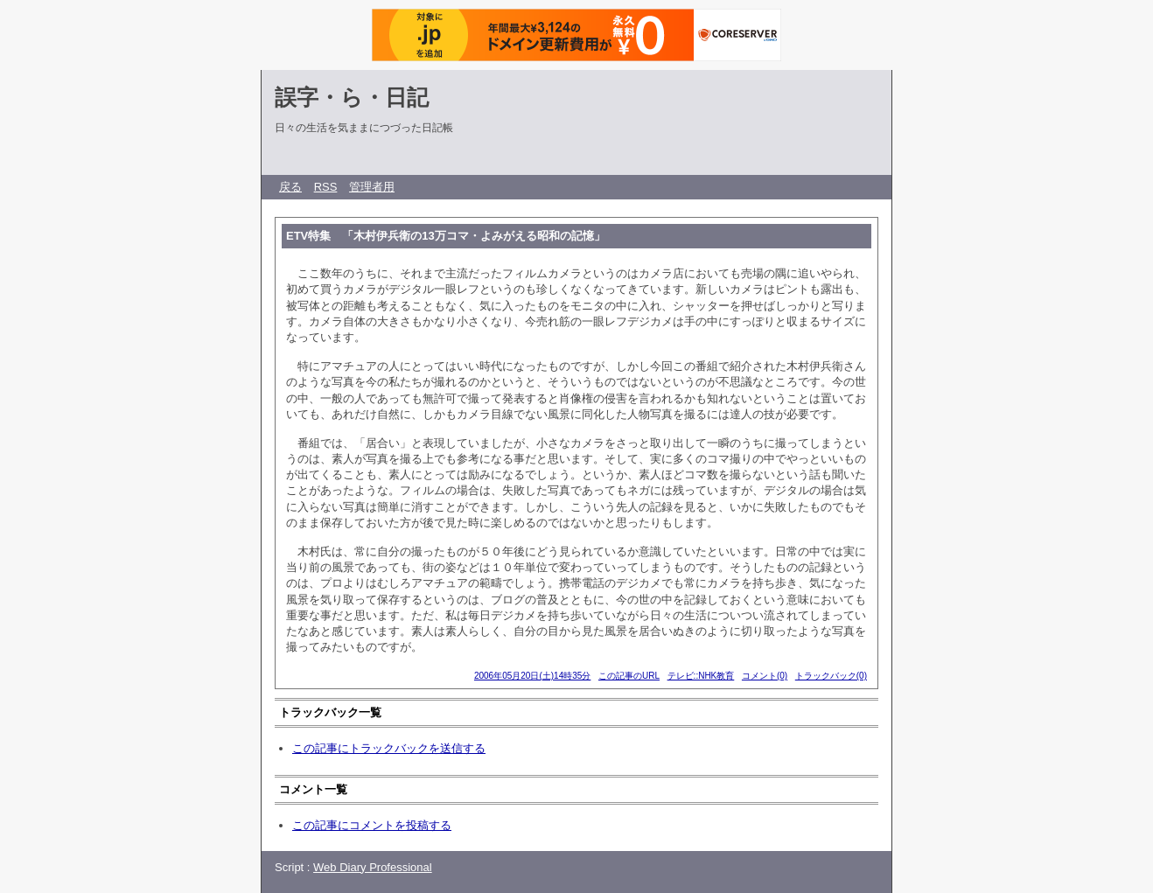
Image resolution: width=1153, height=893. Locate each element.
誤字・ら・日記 (352, 97)
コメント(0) (764, 675)
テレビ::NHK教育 (701, 675)
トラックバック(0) (831, 675)
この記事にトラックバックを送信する (389, 748)
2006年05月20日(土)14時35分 (532, 675)
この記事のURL (629, 675)
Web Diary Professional (372, 867)
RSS (326, 186)
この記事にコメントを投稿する (371, 825)
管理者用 (372, 186)
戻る (290, 186)
